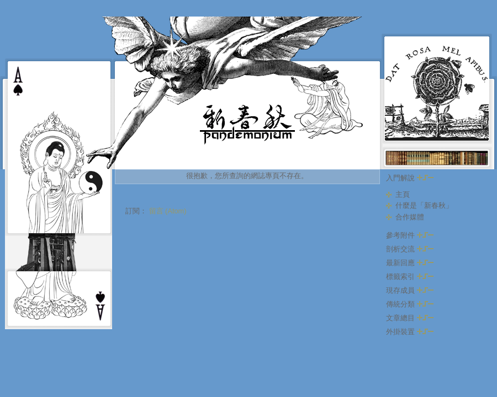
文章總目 (409, 318)
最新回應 (409, 263)
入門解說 (409, 178)
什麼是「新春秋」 (424, 205)
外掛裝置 (409, 332)
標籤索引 (409, 276)
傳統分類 (409, 304)
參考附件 (409, 235)
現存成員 (409, 290)
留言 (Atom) (168, 211)
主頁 (402, 194)
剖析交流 (409, 249)
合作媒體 (409, 217)
